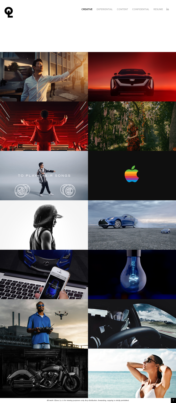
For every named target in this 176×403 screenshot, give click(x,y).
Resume (158, 9)
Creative (86, 9)
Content (122, 9)
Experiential (105, 9)
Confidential (140, 9)
